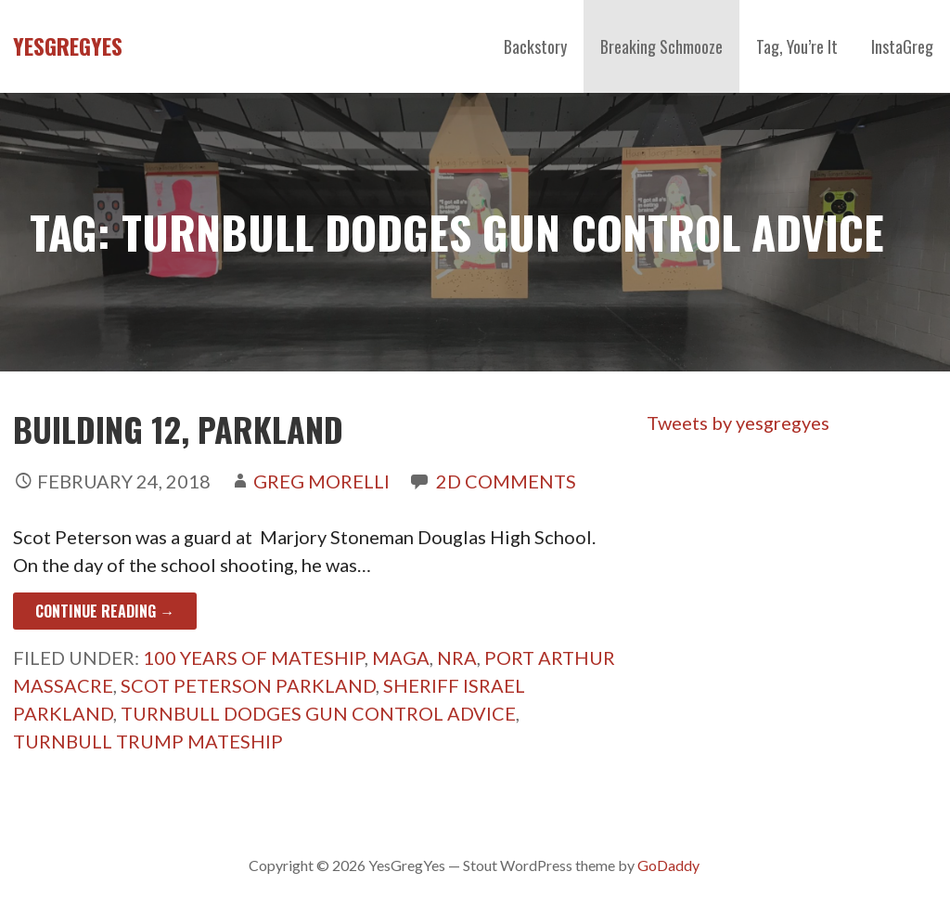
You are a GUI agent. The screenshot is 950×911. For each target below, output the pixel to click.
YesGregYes (67, 45)
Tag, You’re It (797, 46)
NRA (457, 657)
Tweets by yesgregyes (738, 422)
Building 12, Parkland (178, 428)
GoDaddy (668, 865)
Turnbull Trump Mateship (148, 741)
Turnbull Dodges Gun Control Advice (318, 713)
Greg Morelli (321, 481)
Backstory (535, 46)
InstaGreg (902, 46)
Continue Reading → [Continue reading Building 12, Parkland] (104, 611)
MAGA (401, 657)
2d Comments (506, 481)
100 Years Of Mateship (254, 657)
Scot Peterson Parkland (248, 685)
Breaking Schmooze (661, 46)
